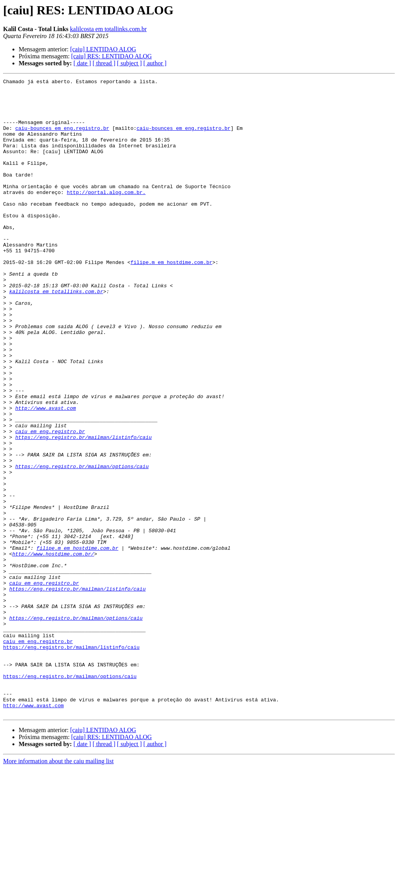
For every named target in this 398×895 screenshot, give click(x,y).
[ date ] (82, 63)
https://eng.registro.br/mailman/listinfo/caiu (83, 509)
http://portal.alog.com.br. (106, 215)
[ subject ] (129, 63)
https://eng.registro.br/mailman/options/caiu (81, 544)
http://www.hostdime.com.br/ (53, 649)
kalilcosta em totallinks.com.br (108, 29)
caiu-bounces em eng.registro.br (62, 138)
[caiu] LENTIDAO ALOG (103, 49)
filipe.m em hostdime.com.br (172, 299)
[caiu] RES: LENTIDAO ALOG (111, 56)
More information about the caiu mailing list (58, 888)
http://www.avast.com (45, 474)
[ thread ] (104, 63)
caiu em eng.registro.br (50, 502)
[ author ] (155, 63)
